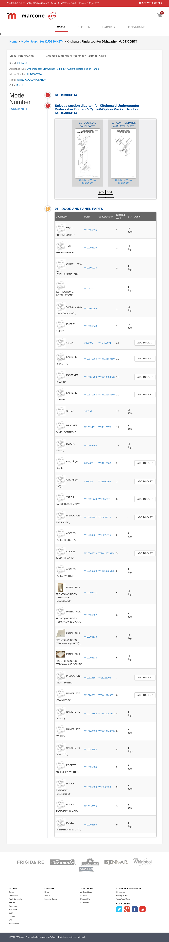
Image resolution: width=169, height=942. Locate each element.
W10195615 (90, 230)
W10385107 (90, 517)
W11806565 (104, 481)
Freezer (12, 902)
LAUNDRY (108, 26)
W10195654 (90, 767)
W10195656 (90, 787)
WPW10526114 (106, 553)
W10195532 (90, 615)
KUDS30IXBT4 (18, 108)
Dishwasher (13, 895)
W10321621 (90, 288)
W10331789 (90, 377)
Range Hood (14, 923)
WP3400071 (104, 342)
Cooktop (12, 916)
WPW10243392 (106, 713)
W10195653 (90, 806)
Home (13, 41)
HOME (61, 26)
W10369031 (90, 535)
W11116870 (104, 427)
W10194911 (90, 427)
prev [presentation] (101, 192)
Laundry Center (50, 899)
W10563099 (104, 787)
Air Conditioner (86, 892)
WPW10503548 (106, 377)
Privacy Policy (121, 895)
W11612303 (104, 463)
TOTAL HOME (136, 26)
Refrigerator (13, 906)
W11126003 (104, 677)
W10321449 (90, 499)
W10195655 (90, 824)
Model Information (21, 55)
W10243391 (90, 695)
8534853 (88, 463)
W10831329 (104, 517)
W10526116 (104, 535)
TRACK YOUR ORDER (150, 3)
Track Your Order (123, 899)
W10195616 (90, 247)
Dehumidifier (85, 899)
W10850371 (104, 499)
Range (11, 892)
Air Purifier (84, 902)
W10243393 (90, 731)
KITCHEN (84, 26)
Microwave (13, 909)
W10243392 (90, 713)
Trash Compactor (16, 899)
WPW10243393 (106, 731)
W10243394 (90, 749)
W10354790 (90, 445)
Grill (10, 920)
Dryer (46, 892)
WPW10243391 (106, 695)
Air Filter (83, 895)
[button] (99, 197)
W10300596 (90, 308)
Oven (11, 913)
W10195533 (90, 636)
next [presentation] (109, 192)
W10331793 (90, 394)
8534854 (88, 481)
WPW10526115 (106, 571)
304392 (88, 411)
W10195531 (90, 592)
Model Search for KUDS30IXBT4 (42, 41)
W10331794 (90, 358)
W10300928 (90, 267)
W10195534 (90, 657)
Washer (47, 895)
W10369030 (90, 571)
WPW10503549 (106, 394)
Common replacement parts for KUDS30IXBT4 (76, 55)
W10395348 (90, 326)
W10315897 (90, 677)
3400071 (88, 342)
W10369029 (90, 553)
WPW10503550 (106, 358)
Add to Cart (144, 342)
